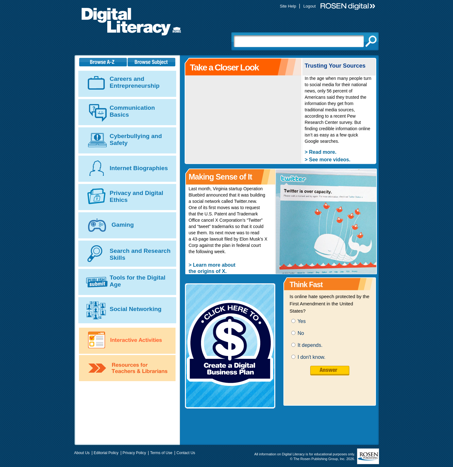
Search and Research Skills (140, 254)
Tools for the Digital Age (137, 281)
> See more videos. (327, 159)
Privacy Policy (134, 453)
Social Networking (136, 309)
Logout (309, 6)
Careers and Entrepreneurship (135, 82)
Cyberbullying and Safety (136, 139)
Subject (152, 62)
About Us (82, 453)
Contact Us (185, 453)
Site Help (288, 6)
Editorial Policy (106, 453)
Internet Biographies (139, 168)
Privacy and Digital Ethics (136, 196)
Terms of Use (161, 453)
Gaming (123, 224)
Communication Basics (132, 111)
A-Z (103, 62)
